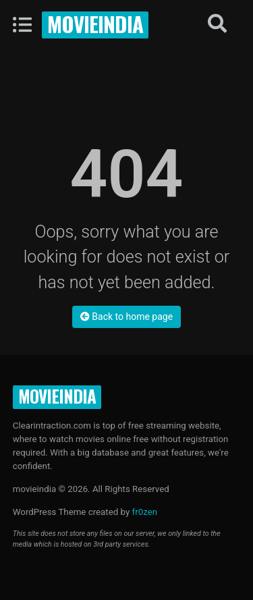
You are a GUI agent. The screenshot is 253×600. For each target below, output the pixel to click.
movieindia (95, 23)
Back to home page (126, 316)
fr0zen (145, 512)
